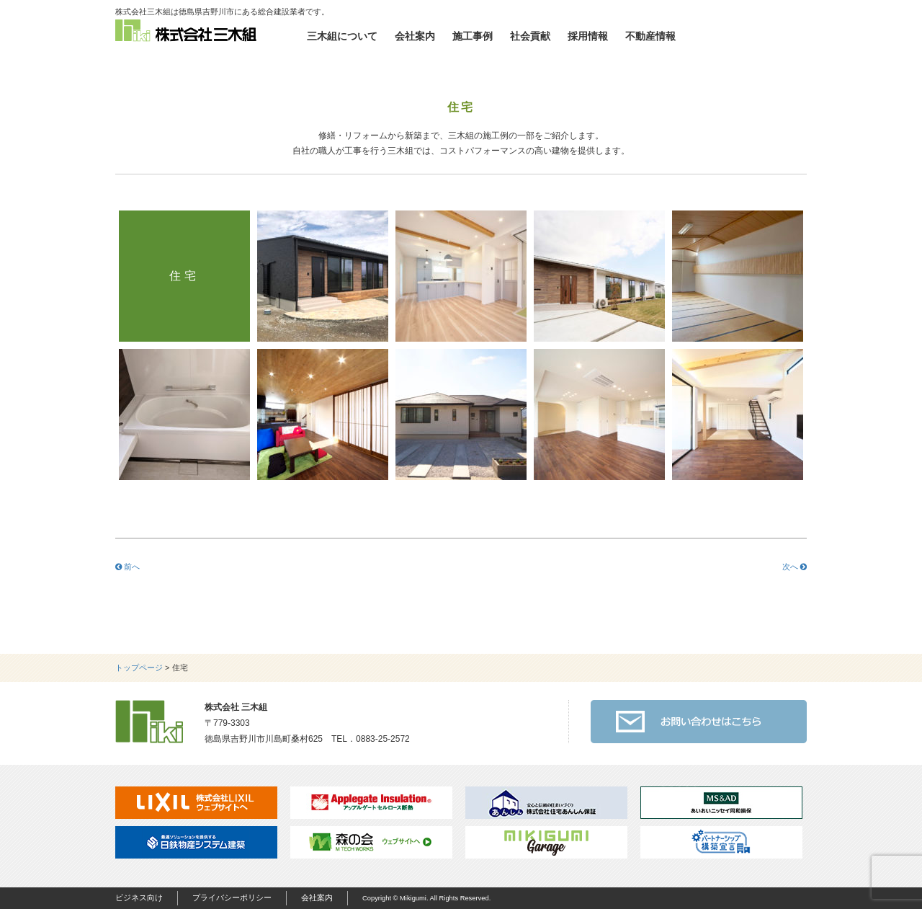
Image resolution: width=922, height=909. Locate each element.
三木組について (342, 36)
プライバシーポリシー (232, 897)
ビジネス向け (139, 897)
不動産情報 (650, 36)
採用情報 (588, 36)
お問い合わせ (749, 36)
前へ (127, 566)
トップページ (139, 667)
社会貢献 (530, 36)
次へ (794, 566)
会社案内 (415, 36)
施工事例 (472, 36)
